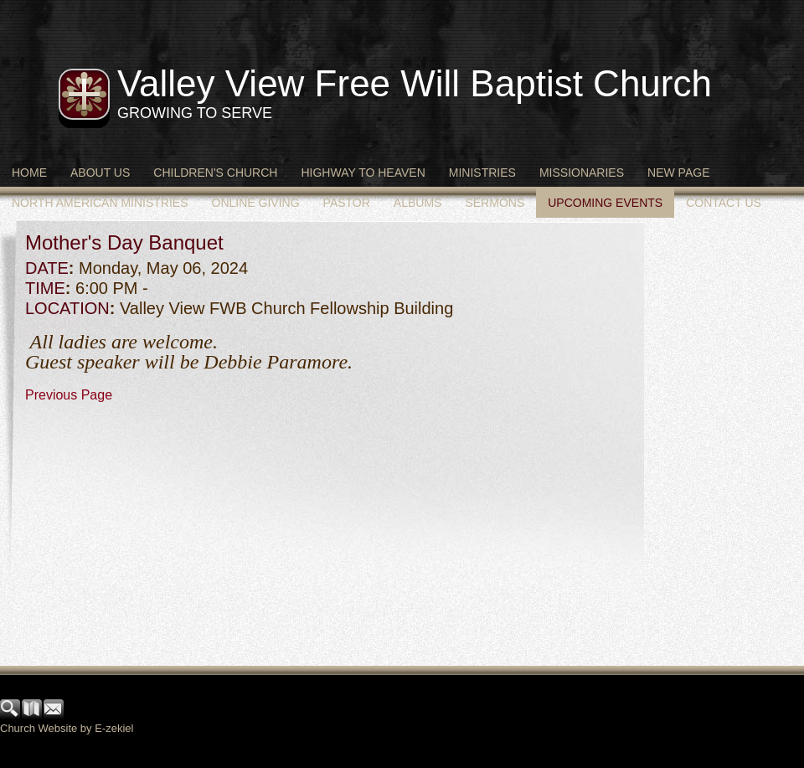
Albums (418, 202)
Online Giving (256, 202)
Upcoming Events (605, 202)
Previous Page (68, 395)
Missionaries (581, 172)
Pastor (346, 202)
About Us (100, 172)
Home (29, 172)
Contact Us (723, 202)
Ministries (482, 172)
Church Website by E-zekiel (66, 728)
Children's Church (215, 172)
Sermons (494, 202)
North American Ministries (100, 202)
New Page (678, 172)
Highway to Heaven (363, 172)
